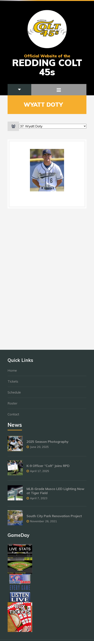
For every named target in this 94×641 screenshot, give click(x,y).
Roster (12, 405)
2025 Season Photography (47, 444)
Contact (13, 416)
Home (12, 372)
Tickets (13, 383)
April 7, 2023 (38, 500)
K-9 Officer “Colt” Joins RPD (48, 468)
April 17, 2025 (39, 473)
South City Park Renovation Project (54, 518)
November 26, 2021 (43, 523)
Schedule (14, 394)
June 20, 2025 (39, 449)
